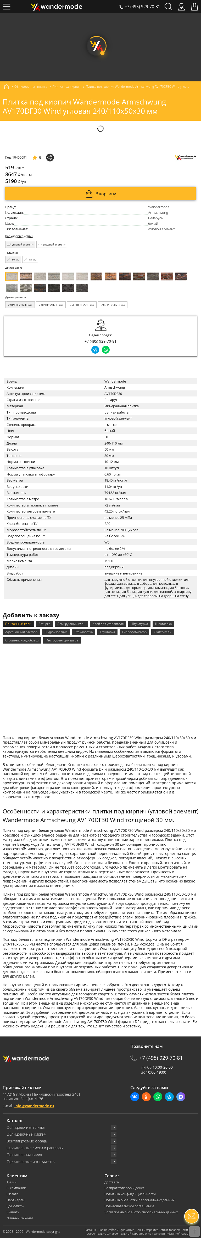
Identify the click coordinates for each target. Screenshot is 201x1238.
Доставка (111, 1182)
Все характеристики (19, 236)
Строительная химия (24, 1154)
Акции (11, 1182)
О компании (16, 1188)
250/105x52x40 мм (82, 305)
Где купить (15, 1206)
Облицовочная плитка (25, 1127)
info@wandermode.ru (34, 1106)
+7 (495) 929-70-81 (100, 341)
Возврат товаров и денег (124, 1188)
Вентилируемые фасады (27, 1141)
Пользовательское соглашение (129, 1206)
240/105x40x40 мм (51, 305)
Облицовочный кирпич (26, 1134)
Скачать (13, 1212)
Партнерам (16, 1200)
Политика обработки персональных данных (139, 1200)
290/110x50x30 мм (113, 305)
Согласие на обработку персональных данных (141, 1212)
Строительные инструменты (31, 1161)
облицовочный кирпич (23, 989)
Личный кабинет (20, 1218)
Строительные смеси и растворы (35, 1148)
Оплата (12, 1194)
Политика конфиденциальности (130, 1194)
